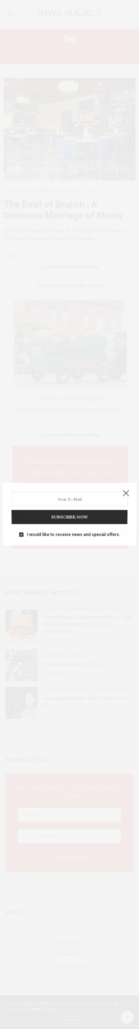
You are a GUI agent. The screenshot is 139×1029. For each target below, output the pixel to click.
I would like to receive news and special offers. (73, 529)
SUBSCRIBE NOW (69, 513)
